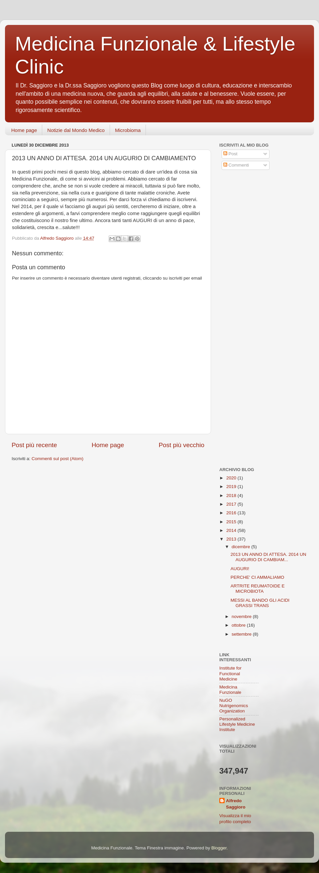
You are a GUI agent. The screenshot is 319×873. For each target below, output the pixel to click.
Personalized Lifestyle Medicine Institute (237, 724)
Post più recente (34, 444)
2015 (232, 521)
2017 (232, 504)
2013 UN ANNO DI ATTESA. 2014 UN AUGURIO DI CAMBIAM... (268, 557)
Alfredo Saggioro (236, 804)
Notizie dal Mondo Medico (76, 130)
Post (230, 153)
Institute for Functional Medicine (230, 673)
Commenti (236, 165)
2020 (232, 477)
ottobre (239, 625)
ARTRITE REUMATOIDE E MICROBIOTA (258, 588)
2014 (232, 530)
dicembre (241, 546)
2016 (232, 512)
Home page (24, 130)
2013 (232, 539)
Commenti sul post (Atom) (57, 458)
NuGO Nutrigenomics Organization (233, 705)
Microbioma (128, 130)
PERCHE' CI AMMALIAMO (257, 577)
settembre (242, 634)
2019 (232, 486)
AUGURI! (240, 568)
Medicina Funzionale (230, 690)
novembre (242, 616)
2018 (232, 495)
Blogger (219, 847)
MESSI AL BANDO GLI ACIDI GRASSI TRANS (260, 603)
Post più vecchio (181, 444)
